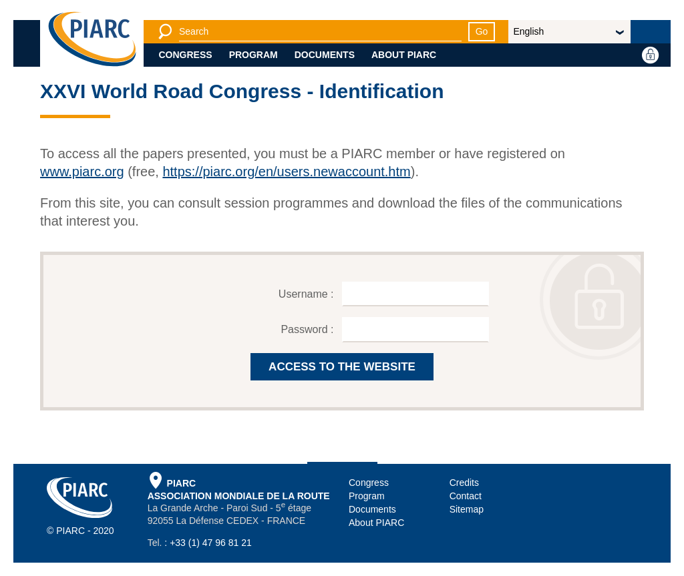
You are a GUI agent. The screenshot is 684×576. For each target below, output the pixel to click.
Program (253, 54)
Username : (308, 294)
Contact (466, 496)
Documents (325, 54)
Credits (464, 482)
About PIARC (403, 54)
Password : (309, 329)
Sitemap (467, 509)
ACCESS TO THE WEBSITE (342, 366)
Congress (185, 54)
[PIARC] (92, 40)
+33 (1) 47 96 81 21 (211, 542)
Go (482, 31)
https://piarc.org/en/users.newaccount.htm (286, 171)
